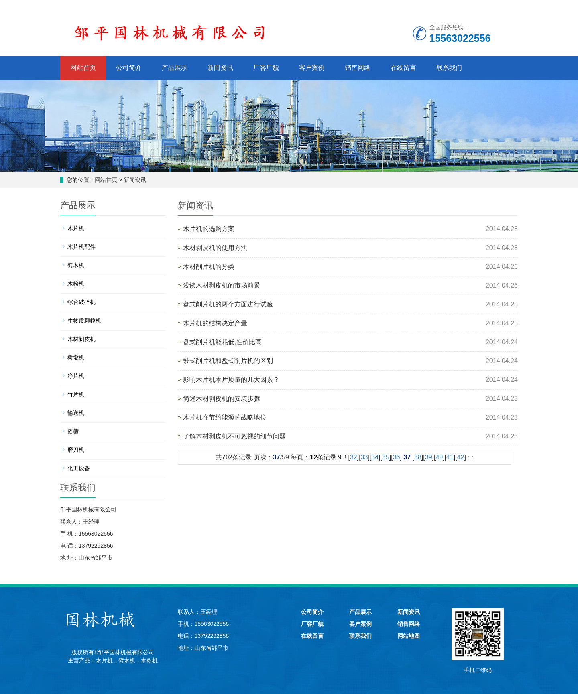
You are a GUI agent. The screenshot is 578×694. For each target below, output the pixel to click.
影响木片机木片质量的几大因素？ (231, 379)
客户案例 (312, 67)
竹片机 (75, 394)
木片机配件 (81, 247)
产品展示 (174, 67)
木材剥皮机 (81, 339)
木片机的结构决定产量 (215, 323)
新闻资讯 (220, 67)
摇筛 (73, 431)
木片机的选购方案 (208, 228)
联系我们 (449, 67)
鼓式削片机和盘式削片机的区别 (228, 360)
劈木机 (75, 265)
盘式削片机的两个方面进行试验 (228, 304)
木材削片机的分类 (208, 266)
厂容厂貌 (266, 67)
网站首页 (83, 67)
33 (364, 457)
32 (353, 457)
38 (417, 457)
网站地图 (408, 636)
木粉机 (75, 283)
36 (396, 457)
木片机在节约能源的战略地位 (225, 417)
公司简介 (129, 67)
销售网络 (357, 67)
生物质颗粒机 (84, 320)
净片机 (75, 376)
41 (450, 457)
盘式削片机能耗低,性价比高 (222, 342)
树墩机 (75, 357)
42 (460, 457)
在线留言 (403, 67)
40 (439, 457)
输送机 (75, 413)
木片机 (75, 228)
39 (428, 457)
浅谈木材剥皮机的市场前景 (221, 285)
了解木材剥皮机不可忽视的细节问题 (234, 436)
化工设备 (78, 468)
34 (375, 457)
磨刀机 (75, 449)
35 (385, 457)
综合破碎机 (81, 302)
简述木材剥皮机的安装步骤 (221, 398)
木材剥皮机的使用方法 (215, 247)
